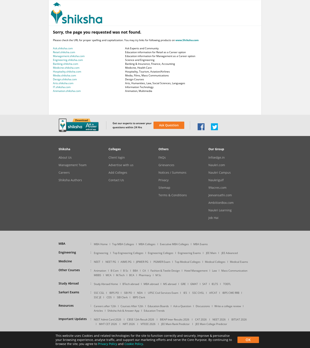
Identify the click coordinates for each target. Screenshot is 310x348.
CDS (109, 297)
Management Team (73, 165)
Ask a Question (182, 306)
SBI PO (128, 293)
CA (144, 270)
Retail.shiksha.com (64, 52)
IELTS (215, 284)
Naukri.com (216, 165)
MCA (109, 275)
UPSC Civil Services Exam (163, 293)
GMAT (194, 284)
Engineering (101, 253)
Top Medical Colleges (187, 262)
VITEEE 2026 (148, 324)
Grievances (166, 165)
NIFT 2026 (129, 324)
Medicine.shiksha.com (66, 68)
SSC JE (97, 297)
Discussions (203, 306)
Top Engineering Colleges (128, 253)
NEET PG (110, 262)
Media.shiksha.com (64, 75)
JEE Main (211, 253)
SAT (204, 284)
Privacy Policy (107, 344)
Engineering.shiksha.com (68, 60)
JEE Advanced (230, 253)
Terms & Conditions (172, 195)
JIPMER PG (142, 262)
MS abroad (169, 284)
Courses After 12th (132, 306)
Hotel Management (196, 270)
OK (248, 339)
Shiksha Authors (70, 180)
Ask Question (169, 125)
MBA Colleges (147, 244)
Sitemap (164, 187)
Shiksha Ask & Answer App (123, 310)
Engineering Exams (189, 253)
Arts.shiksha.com (63, 83)
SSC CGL (99, 293)
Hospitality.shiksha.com (67, 71)
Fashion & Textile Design (165, 270)
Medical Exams (239, 262)
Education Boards (158, 306)
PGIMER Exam (161, 262)
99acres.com (217, 187)
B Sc (125, 270)
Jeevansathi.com (220, 195)
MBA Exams (200, 244)
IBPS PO (114, 293)
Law (214, 270)
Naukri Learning (220, 210)
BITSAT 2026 (239, 319)
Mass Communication (234, 270)
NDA (140, 293)
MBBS (97, 275)
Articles (98, 310)
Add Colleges (117, 172)
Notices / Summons (172, 172)
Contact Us (116, 180)
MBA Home (101, 244)
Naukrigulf (216, 180)
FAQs (162, 157)
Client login (116, 157)
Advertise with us (120, 165)
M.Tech (120, 275)
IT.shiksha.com (62, 87)
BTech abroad (130, 284)
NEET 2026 (219, 319)
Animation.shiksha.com (67, 91)
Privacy (163, 180)
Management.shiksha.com (69, 56)
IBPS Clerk (139, 297)
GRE (183, 284)
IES (185, 293)
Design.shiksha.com (65, 79)
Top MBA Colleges (123, 244)
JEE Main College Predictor (211, 324)
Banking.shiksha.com (65, 64)
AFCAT (213, 293)
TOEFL (227, 284)
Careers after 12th (105, 306)
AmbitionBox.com (221, 202)
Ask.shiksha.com (63, 48)
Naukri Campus (219, 172)
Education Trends (154, 310)
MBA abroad (151, 284)
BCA (131, 275)
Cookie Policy (133, 344)
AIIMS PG (126, 262)
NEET (97, 262)
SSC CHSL (198, 293)
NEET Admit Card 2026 (107, 319)
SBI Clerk (122, 297)
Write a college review (227, 306)
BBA (135, 270)
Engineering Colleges (160, 253)
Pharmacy (145, 275)
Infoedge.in (216, 157)
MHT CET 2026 (108, 324)
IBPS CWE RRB (230, 293)
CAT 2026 (201, 319)
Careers (64, 172)
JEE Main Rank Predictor (175, 324)
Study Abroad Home (106, 284)
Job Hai (213, 217)
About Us (65, 157)
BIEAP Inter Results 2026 (174, 319)
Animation (100, 270)
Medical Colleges (215, 262)
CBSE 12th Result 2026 (140, 319)
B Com (115, 270)
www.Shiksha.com (187, 40)
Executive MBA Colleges (174, 244)
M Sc (158, 275)
